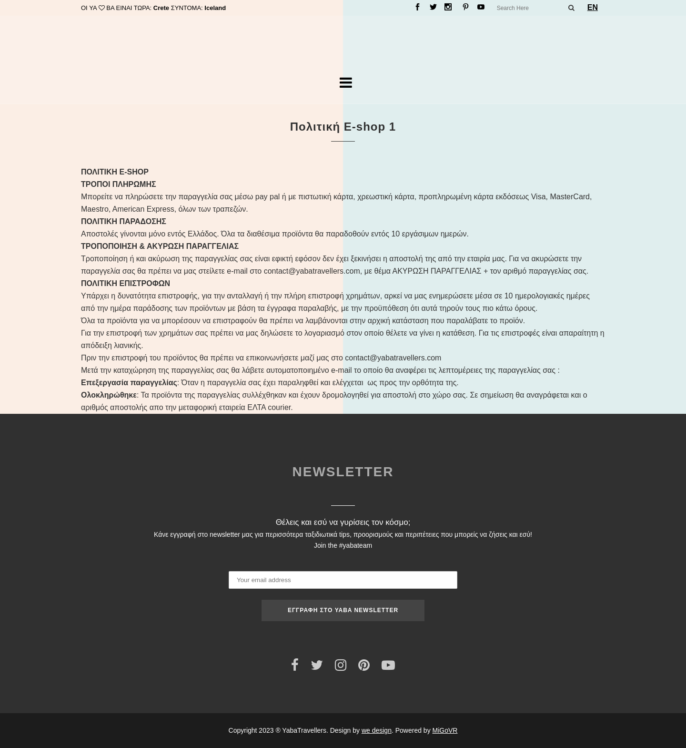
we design (377, 730)
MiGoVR (445, 730)
